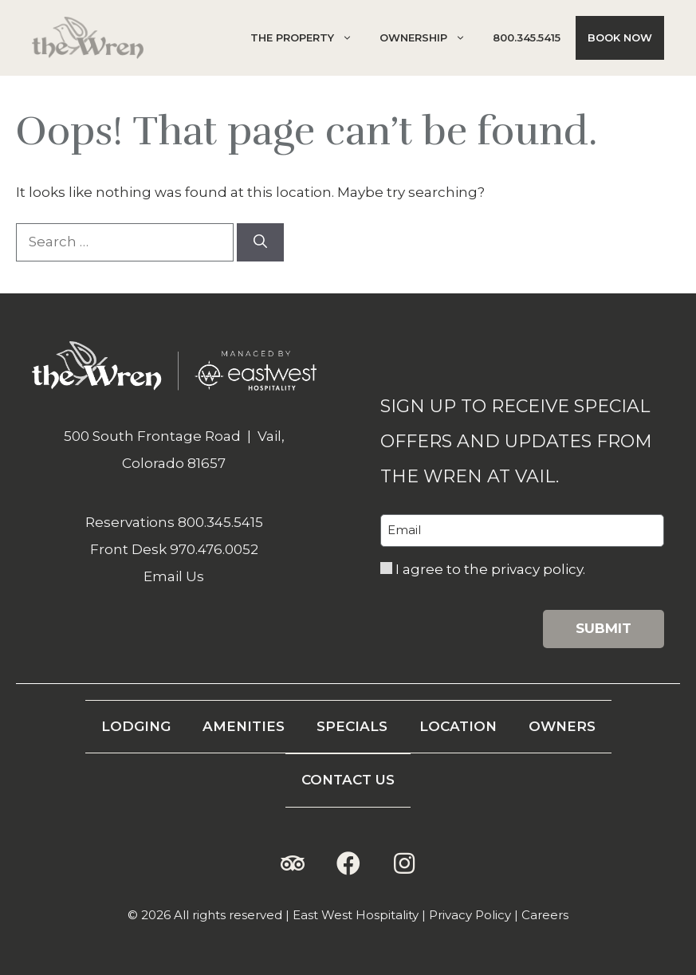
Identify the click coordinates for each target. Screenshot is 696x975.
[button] (293, 863)
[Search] (260, 242)
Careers (544, 914)
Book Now (620, 37)
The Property (307, 38)
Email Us (174, 576)
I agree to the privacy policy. (490, 569)
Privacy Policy (470, 914)
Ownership (428, 38)
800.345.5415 (526, 37)
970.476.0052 (214, 549)
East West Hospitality (356, 914)
